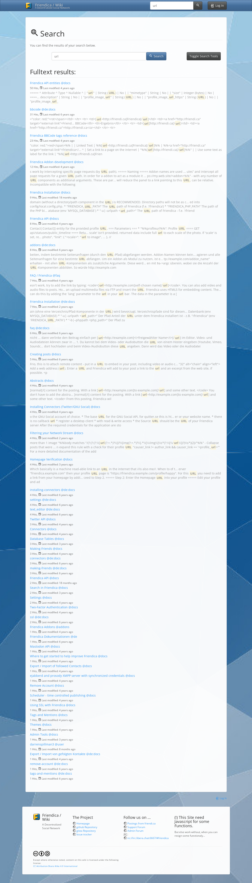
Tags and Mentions (43, 715)
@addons (62, 627)
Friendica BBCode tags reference (53, 135)
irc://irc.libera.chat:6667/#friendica (148, 838)
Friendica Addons (42, 627)
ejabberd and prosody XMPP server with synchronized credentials (77, 676)
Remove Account (42, 685)
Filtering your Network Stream (51, 433)
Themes (35, 724)
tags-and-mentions (43, 773)
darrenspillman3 (42, 744)
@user (59, 744)
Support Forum (136, 827)
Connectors (38, 529)
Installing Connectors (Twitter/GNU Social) (60, 407)
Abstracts (36, 381)
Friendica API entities (45, 83)
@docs (65, 83)
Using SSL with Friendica (47, 705)
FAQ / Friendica (41, 275)
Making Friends (41, 549)
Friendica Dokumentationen (50, 637)
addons (35, 245)
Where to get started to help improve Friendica (63, 656)
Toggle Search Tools (203, 56)
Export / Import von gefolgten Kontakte (57, 754)
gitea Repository (86, 830)
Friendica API (39, 219)
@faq (56, 275)
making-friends (41, 568)
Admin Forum (135, 830)
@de (74, 637)
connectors (38, 558)
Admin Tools (39, 734)
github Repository (86, 827)
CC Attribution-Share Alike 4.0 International (55, 866)
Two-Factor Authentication (49, 607)
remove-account (41, 764)
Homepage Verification (46, 459)
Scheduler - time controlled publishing (57, 695)
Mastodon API (40, 646)
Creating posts (40, 354)
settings (35, 500)
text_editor (37, 509)
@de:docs (48, 109)
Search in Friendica (44, 588)
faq (32, 328)
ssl (32, 617)
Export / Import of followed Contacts (56, 666)
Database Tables (42, 539)
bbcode (35, 109)
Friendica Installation (45, 192)
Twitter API (37, 519)
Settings (36, 597)
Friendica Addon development (51, 162)
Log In (221, 798)
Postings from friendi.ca (141, 823)
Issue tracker (84, 834)
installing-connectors (45, 490)
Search (156, 56)
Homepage (83, 823)
